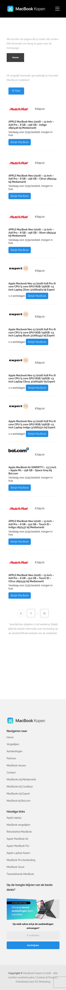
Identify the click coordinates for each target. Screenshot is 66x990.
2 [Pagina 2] (31, 613)
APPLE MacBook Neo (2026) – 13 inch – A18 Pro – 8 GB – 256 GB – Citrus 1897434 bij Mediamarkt (32, 178)
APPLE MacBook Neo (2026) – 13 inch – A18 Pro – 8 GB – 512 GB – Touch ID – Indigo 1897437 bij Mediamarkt (31, 524)
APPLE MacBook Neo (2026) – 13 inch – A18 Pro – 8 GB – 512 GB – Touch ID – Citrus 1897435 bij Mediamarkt (31, 578)
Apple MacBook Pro (18, 845)
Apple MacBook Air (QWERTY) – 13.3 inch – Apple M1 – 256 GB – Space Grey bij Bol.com (32, 470)
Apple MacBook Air (18, 838)
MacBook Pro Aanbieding (21, 860)
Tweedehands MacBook (20, 874)
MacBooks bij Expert (18, 793)
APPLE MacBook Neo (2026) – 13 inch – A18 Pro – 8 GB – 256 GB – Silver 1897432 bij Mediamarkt (32, 232)
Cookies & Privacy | (47, 977)
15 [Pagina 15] (44, 613)
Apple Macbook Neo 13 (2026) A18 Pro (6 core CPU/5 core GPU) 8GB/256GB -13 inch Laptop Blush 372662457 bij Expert (32, 332)
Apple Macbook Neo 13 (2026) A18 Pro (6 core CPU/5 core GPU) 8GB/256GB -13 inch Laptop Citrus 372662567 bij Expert (32, 378)
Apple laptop (14, 817)
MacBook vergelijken (18, 824)
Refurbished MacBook (19, 831)
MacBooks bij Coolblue (20, 786)
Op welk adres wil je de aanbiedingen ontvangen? (33, 926)
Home (10, 737)
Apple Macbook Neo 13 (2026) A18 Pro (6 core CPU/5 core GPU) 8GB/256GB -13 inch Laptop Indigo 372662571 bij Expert (32, 424)
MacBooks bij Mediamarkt (21, 779)
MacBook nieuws (16, 765)
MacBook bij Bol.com (19, 800)
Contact (11, 772)
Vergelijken (13, 744)
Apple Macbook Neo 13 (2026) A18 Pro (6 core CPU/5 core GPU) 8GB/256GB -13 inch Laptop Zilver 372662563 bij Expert (32, 286)
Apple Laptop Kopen (18, 853)
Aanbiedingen (15, 751)
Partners (11, 758)
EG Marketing (42, 981)
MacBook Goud (15, 867)
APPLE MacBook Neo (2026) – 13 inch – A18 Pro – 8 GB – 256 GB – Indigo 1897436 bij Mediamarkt (31, 124)
